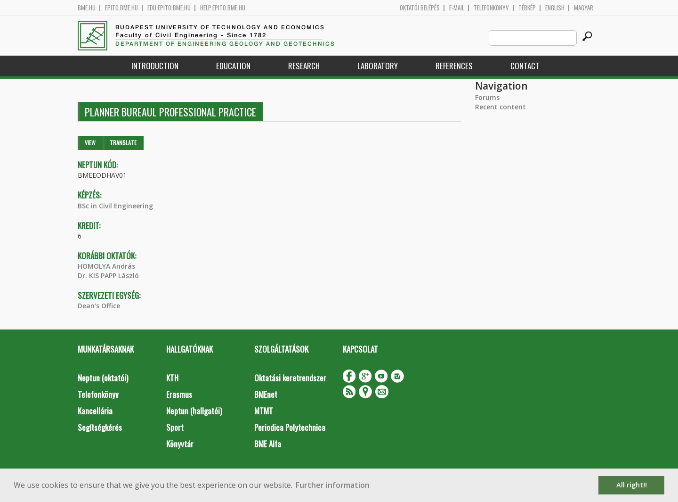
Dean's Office (99, 305)
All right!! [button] (631, 484)
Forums (487, 97)
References (454, 66)
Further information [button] (333, 485)
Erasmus (179, 394)
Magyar (583, 8)
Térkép (527, 8)
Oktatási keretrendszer (290, 378)
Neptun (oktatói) (103, 378)
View (90, 143)
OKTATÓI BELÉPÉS (420, 8)
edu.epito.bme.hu (169, 8)
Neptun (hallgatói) (194, 411)
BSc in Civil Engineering (115, 205)
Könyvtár (180, 444)
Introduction (154, 66)
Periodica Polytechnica (289, 427)
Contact (525, 66)
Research (304, 66)
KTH (172, 378)
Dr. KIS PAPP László (108, 275)
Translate (123, 143)
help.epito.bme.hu (222, 8)
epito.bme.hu (121, 8)
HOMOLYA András (106, 266)
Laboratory (377, 66)
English (555, 8)
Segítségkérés (100, 427)
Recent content (500, 106)
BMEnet (265, 394)
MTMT (263, 411)
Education (233, 66)
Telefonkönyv (491, 8)
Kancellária (95, 411)
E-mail (456, 8)
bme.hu (87, 8)
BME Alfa (267, 444)
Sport (175, 427)
